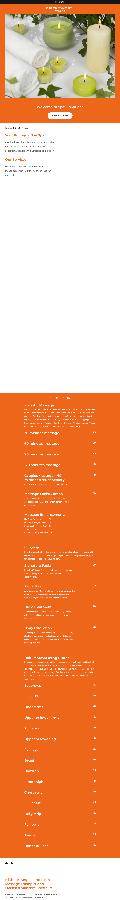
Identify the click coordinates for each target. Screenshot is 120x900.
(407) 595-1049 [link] (60, 2)
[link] (60, 11)
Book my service (60, 115)
